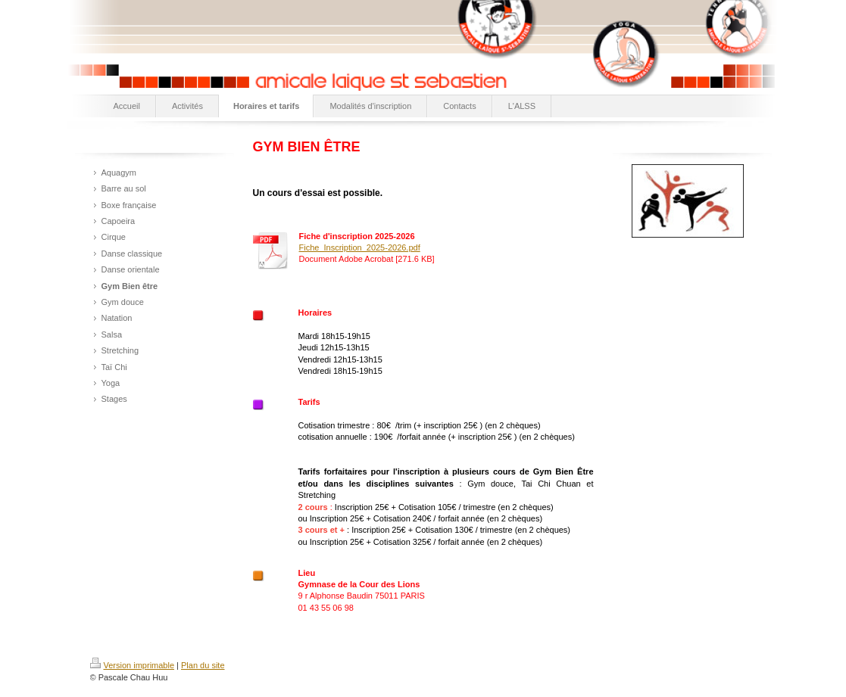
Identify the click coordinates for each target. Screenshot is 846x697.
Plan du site (202, 665)
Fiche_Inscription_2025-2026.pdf (359, 247)
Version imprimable (132, 665)
